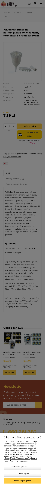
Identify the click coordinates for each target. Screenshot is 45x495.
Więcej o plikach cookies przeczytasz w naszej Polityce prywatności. (20, 460)
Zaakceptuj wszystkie (22, 481)
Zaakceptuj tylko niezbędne (23, 467)
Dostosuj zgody (22, 474)
